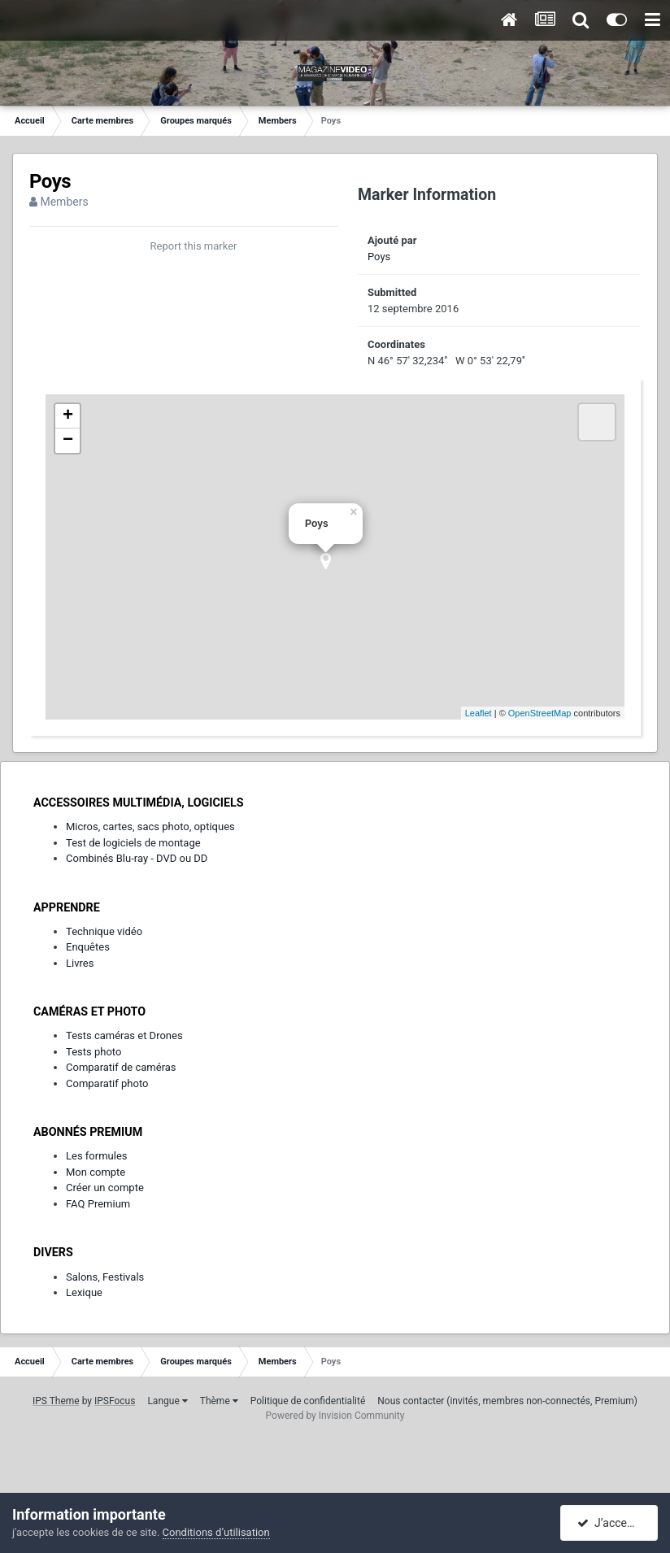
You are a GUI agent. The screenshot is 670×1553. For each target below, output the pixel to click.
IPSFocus (114, 1401)
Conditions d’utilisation (216, 1532)
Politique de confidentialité (308, 1401)
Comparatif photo (107, 1083)
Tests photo (93, 1052)
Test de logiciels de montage (133, 843)
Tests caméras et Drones (124, 1035)
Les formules (97, 1156)
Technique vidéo (104, 931)
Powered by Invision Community (335, 1415)
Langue (167, 1401)
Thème (219, 1401)
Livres (80, 963)
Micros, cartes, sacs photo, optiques (150, 826)
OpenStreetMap (540, 713)
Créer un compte (105, 1187)
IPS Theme (56, 1401)
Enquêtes (88, 947)
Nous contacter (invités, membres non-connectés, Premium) (507, 1401)
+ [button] (68, 416)
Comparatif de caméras (121, 1067)
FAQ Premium (98, 1204)
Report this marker (193, 246)
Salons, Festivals (105, 1277)
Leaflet (478, 713)
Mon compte (95, 1172)
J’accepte (610, 1522)
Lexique (84, 1292)
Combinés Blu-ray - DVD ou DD (136, 858)
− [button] (68, 440)
